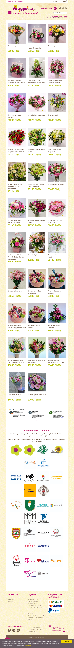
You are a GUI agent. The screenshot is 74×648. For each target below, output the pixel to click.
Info (16, 1)
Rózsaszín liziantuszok (15, 291)
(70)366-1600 (35, 601)
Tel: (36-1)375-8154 (33, 599)
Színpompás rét (53, 115)
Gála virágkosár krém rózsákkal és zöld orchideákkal (15, 186)
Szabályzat (28, 645)
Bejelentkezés (55, 1)
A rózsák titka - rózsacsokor (37, 115)
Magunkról (21, 1)
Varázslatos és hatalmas (56, 184)
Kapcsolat (10, 1)
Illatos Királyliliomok (34, 255)
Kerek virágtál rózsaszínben (37, 395)
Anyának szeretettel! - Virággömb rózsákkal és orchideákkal (16, 257)
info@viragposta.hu (33, 603)
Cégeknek (10, 601)
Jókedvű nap (12, 46)
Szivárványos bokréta (55, 46)
